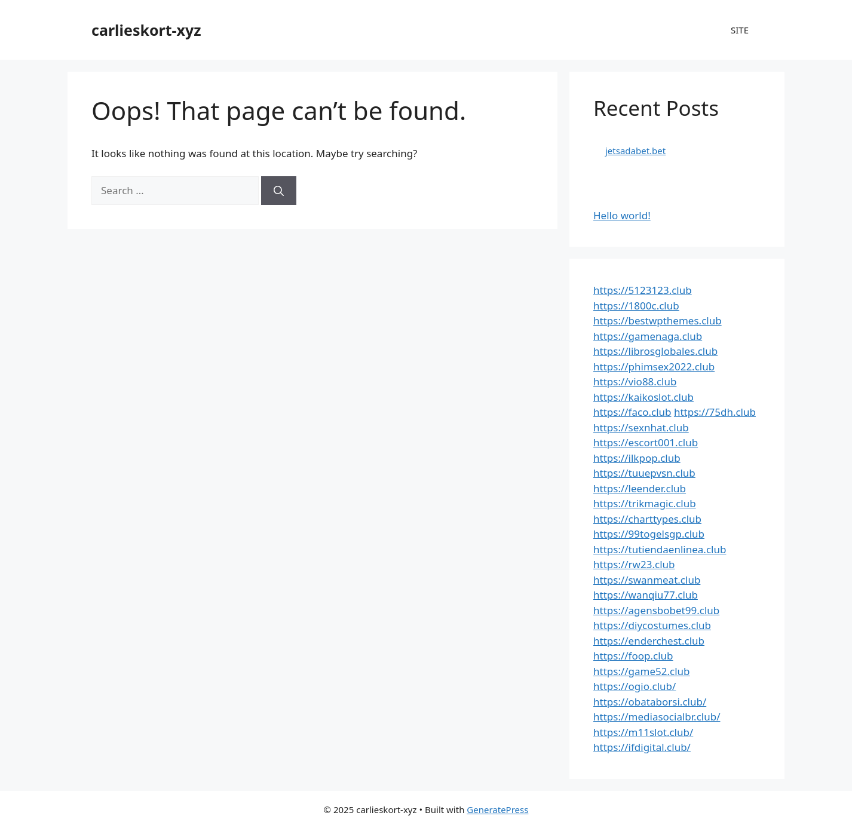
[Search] (278, 190)
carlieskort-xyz (146, 30)
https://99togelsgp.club (648, 534)
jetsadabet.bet (635, 151)
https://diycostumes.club (652, 625)
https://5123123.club (642, 290)
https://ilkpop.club (637, 458)
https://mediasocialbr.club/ (656, 716)
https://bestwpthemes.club (657, 320)
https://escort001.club (645, 442)
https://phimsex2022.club (654, 366)
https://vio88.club (634, 381)
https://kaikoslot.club (643, 397)
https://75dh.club (715, 412)
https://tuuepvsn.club (644, 473)
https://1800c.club (636, 305)
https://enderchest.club (648, 641)
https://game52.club (641, 671)
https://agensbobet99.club (656, 610)
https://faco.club (632, 412)
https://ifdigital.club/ (642, 747)
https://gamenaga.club (647, 336)
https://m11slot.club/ (643, 732)
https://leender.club (639, 488)
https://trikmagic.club (644, 503)
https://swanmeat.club (646, 580)
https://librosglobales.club (655, 351)
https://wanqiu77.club (645, 595)
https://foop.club (633, 656)
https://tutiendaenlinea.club (659, 549)
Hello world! (622, 215)
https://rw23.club (634, 564)
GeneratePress (497, 809)
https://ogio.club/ (634, 686)
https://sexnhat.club (641, 427)
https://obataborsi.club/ (649, 702)
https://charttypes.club (647, 519)
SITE (740, 30)
